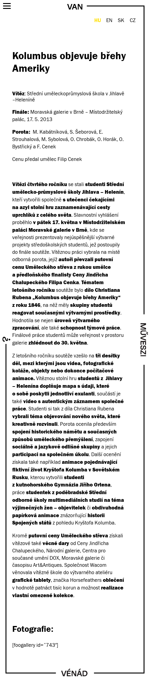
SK (121, 20)
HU (97, 20)
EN (109, 20)
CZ (133, 20)
